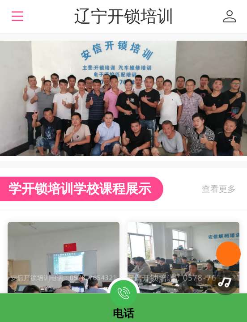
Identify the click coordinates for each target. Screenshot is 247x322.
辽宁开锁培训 (124, 16)
